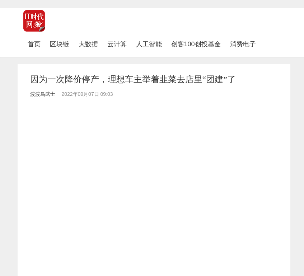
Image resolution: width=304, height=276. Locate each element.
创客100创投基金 (196, 44)
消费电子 (243, 44)
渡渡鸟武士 (42, 94)
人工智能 (149, 44)
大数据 (88, 44)
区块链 (59, 44)
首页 (36, 44)
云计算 (117, 44)
